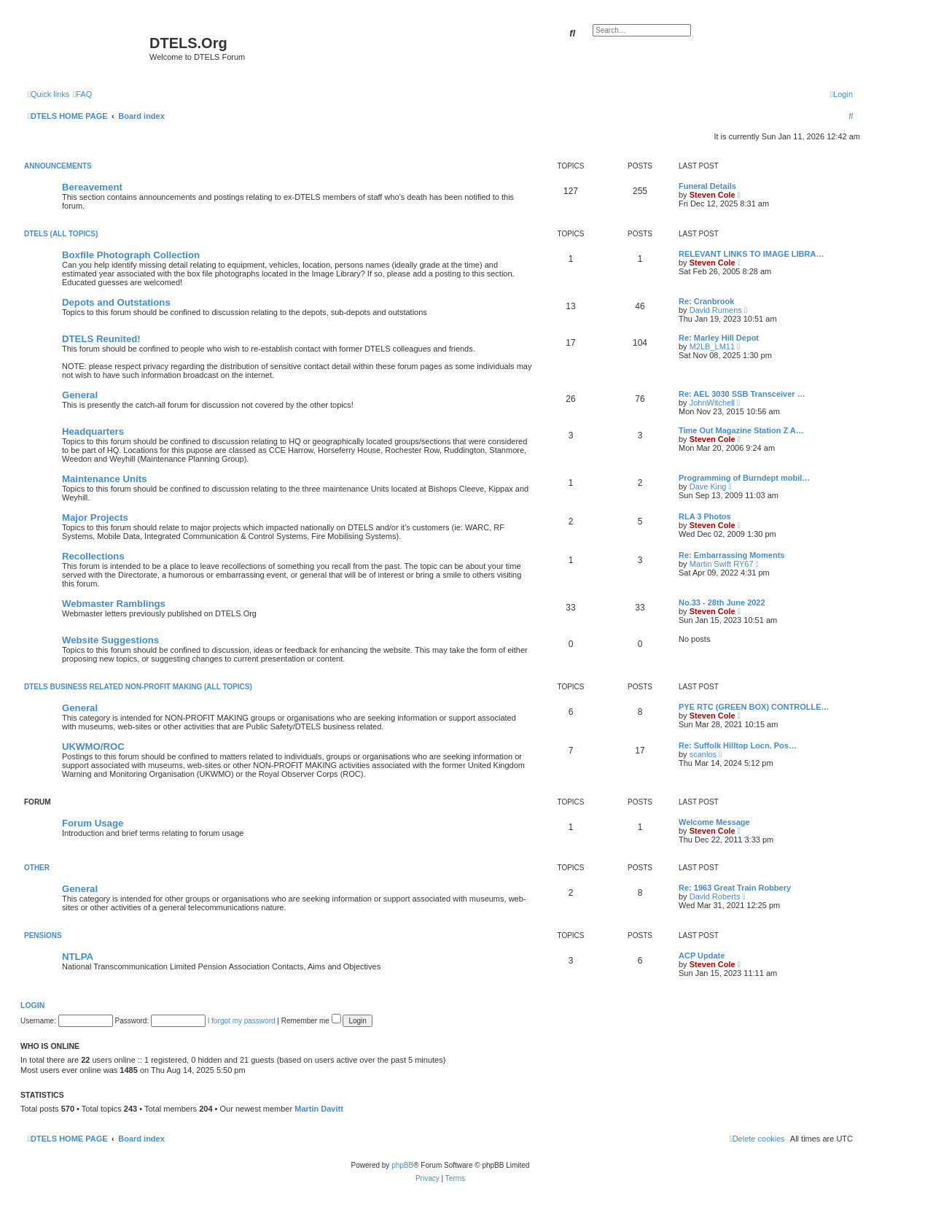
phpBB (402, 1165)
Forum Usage (92, 823)
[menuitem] (82, 94)
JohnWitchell (712, 402)
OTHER (37, 868)
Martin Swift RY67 (722, 563)
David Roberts (715, 896)
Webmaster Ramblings (113, 603)
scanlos (703, 754)
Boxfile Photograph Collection (131, 254)
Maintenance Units (104, 478)
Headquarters (93, 431)
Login (32, 1005)
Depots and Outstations (116, 302)
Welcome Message (714, 822)
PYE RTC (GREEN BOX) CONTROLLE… (754, 706)
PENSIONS (43, 935)
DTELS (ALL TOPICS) (61, 234)
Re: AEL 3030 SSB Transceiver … (742, 394)
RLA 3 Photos (705, 516)
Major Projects (95, 517)
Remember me (311, 1021)
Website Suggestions (110, 640)
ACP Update (702, 955)
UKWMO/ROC (93, 746)
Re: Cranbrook (706, 301)
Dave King (708, 486)
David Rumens (716, 310)
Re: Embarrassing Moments (731, 555)
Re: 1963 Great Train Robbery (735, 887)
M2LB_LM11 (712, 346)
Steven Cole (712, 194)
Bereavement (92, 187)
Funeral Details (707, 186)
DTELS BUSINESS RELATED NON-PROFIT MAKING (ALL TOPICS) (138, 687)
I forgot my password (242, 1021)
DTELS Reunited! (101, 338)
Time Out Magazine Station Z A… (741, 430)
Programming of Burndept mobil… (744, 477)
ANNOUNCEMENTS (58, 166)
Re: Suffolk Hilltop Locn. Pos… (738, 745)
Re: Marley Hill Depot (719, 337)
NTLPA (77, 956)
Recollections (93, 556)
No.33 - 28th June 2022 (722, 602)
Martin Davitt (318, 1108)
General (80, 395)
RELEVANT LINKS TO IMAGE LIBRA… (751, 253)
